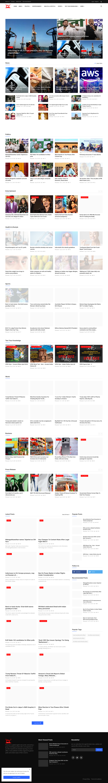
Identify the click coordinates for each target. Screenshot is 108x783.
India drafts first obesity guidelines (65, 247)
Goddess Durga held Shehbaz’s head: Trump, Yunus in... (91, 105)
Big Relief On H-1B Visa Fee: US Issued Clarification (66, 421)
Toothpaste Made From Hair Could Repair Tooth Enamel (89, 248)
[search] (101, 6)
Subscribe (99, 749)
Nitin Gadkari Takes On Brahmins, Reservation (61, 179)
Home (15, 6)
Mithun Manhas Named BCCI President (66, 328)
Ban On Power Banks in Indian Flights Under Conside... (40, 88)
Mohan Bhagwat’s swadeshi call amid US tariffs (16, 179)
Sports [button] (60, 6)
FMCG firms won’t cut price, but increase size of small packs (64, 458)
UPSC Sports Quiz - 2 (86, 364)
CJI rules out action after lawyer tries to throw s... (59, 96)
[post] (31, 39)
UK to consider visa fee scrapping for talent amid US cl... (40, 421)
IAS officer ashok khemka (93, 635)
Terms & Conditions (96, 779)
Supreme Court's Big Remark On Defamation (90, 114)
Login (93, 1)
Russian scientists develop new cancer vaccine (41, 248)
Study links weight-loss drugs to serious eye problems (14, 272)
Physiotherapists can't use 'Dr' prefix (15, 247)
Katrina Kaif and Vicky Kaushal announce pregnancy (88, 215)
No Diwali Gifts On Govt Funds (14, 493)
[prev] (99, 191)
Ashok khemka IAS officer (78, 638)
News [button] (21, 6)
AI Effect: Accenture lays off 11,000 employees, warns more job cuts (15, 458)
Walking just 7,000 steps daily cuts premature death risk (90, 272)
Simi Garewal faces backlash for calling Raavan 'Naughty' (16, 215)
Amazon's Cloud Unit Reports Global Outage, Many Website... (51, 675)
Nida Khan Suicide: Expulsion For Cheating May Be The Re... (39, 397)
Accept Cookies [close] (16, 777)
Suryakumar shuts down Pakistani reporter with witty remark (40, 329)
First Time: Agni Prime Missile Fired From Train (58, 114)
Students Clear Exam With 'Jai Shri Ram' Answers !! (91, 537)
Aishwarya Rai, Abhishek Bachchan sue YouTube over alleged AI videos (41, 215)
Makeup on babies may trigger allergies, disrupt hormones (66, 272)
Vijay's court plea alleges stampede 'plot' (40, 179)
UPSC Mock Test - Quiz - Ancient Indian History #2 (41, 365)
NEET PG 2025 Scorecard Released (65, 493)
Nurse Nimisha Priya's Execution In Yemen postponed (92, 520)
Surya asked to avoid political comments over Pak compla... (88, 329)
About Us (7, 1)
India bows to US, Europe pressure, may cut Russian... (92, 601)
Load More (37, 723)
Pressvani (10, 55)
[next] (102, 191)
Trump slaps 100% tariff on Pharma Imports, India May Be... (90, 397)
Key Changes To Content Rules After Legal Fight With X (67, 54)
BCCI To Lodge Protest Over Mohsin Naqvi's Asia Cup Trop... (15, 329)
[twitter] (77, 757)
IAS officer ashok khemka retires (80, 641)
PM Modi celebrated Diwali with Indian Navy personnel (66, 88)
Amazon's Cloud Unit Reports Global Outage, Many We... (90, 88)
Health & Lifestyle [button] (50, 6)
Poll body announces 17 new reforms (90, 154)
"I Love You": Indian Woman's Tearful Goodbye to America (65, 397)
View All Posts (66, 514)
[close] (29, 769)
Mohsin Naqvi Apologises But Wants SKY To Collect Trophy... (90, 305)
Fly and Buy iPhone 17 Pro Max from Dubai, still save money (90, 458)
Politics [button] (28, 6)
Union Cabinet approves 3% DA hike (25, 104)
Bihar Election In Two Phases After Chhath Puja (65, 155)
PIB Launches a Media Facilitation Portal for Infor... (91, 528)
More (82, 6)
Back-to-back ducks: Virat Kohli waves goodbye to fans (16, 305)
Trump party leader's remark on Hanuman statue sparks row (14, 421)
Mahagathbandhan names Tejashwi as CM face (73, 36)
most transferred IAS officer (79, 635)
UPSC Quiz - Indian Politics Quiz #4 (65, 364)
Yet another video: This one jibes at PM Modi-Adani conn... (91, 179)
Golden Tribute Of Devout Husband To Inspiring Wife (91, 494)
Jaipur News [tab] (99, 63)
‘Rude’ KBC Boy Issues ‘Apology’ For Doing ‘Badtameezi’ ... (53, 641)
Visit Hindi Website (27, 1)
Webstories (18, 1)
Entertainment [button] (37, 6)
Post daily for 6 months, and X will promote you (38, 494)
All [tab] (95, 63)
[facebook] (73, 757)
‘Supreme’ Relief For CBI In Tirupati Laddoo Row (25, 114)
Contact (13, 1)
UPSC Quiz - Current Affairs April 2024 (16, 364)
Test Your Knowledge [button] (72, 6)
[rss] (81, 757)
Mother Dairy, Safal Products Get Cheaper (39, 458)
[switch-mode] (101, 1)
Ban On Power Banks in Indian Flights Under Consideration (51, 574)
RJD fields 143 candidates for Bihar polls (40, 155)
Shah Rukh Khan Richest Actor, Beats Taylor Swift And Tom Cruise (65, 215)
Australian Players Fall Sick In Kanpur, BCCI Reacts (65, 305)
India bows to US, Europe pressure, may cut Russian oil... (91, 54)
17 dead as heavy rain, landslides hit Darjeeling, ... (91, 96)
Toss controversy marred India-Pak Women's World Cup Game (40, 305)
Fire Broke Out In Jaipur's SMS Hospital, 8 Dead (26, 96)
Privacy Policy (86, 779)
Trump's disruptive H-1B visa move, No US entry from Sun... (91, 421)
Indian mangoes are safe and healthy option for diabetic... (40, 272)
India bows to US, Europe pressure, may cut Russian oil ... (19, 574)
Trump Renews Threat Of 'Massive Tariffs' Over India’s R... (15, 397)
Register (97, 1)
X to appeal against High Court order (58, 104)
